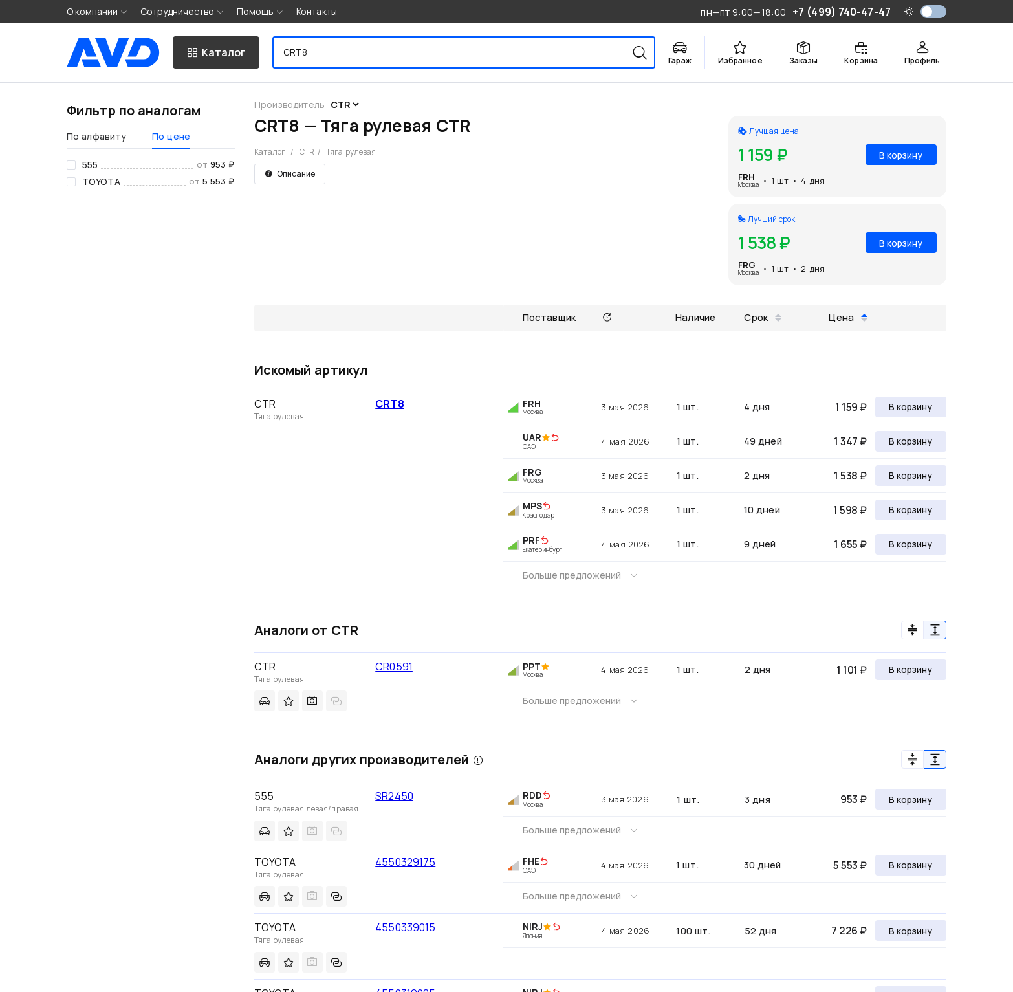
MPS (532, 506)
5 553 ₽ (850, 865)
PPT (532, 666)
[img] (555, 438)
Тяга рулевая (351, 151)
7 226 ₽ (849, 930)
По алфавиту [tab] (96, 136)
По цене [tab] (171, 136)
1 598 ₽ (850, 510)
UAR (532, 437)
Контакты (316, 11)
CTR (307, 151)
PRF (531, 540)
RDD (532, 795)
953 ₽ (853, 799)
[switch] (933, 11)
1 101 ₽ (851, 670)
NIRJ (533, 926)
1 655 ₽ (850, 544)
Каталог (270, 151)
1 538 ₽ (850, 475)
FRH (746, 176)
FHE (531, 861)
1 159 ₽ (851, 407)
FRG (747, 264)
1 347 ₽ (850, 441)
